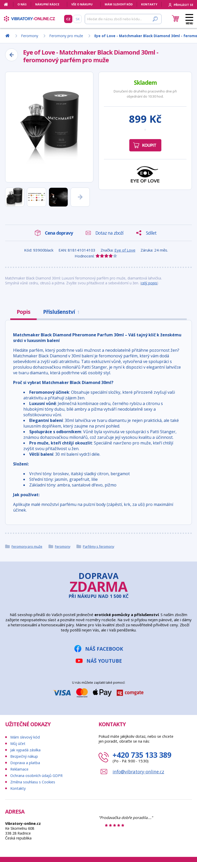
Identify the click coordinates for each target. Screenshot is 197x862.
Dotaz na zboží (109, 233)
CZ (68, 19)
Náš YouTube (104, 660)
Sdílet (151, 233)
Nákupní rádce (47, 4)
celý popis (149, 283)
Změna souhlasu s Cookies (32, 782)
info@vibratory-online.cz (138, 771)
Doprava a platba (25, 762)
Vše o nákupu (82, 4)
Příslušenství (61, 311)
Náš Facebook (104, 648)
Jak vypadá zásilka (25, 749)
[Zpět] (11, 54)
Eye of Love (124, 250)
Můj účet (17, 743)
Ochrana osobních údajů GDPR (36, 775)
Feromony (62, 546)
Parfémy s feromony (98, 546)
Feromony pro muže (27, 546)
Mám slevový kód (119, 4)
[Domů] (8, 4)
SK (78, 19)
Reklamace (19, 769)
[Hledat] (123, 19)
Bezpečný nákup (24, 756)
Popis (23, 311)
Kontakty (149, 4)
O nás (22, 4)
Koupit (149, 145)
